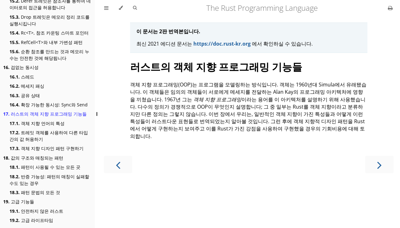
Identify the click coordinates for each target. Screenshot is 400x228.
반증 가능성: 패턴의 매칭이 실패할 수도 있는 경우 (49, 180)
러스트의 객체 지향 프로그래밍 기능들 (45, 114)
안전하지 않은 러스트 (36, 211)
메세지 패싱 (26, 86)
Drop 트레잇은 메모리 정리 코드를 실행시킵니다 (49, 20)
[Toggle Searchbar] (135, 8)
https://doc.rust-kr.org (222, 43)
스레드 (21, 77)
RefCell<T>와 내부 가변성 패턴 (46, 42)
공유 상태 (24, 95)
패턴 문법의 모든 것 (34, 192)
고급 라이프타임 (31, 220)
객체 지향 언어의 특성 (37, 123)
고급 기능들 (18, 202)
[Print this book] (390, 7)
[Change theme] (121, 8)
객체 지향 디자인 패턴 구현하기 (46, 148)
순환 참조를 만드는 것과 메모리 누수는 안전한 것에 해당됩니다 (49, 54)
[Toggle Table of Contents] (106, 8)
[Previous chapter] (118, 164)
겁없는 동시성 (21, 67)
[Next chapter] (379, 164)
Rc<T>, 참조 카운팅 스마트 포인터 (49, 33)
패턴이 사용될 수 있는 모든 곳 (44, 167)
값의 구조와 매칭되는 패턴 (33, 158)
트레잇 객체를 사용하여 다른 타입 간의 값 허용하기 (48, 136)
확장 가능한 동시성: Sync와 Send (48, 105)
